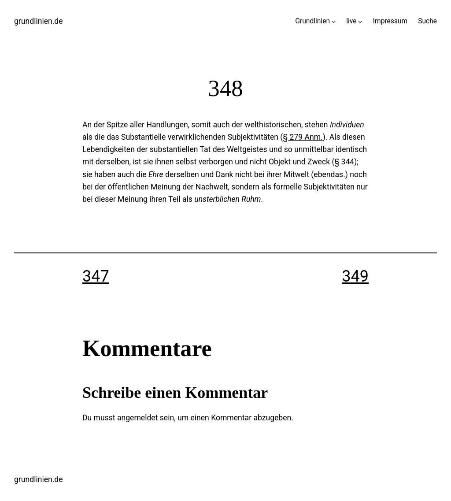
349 (355, 276)
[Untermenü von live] (360, 21)
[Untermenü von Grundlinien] (334, 21)
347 (95, 276)
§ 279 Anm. (302, 137)
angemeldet (137, 417)
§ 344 (344, 161)
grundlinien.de (38, 21)
